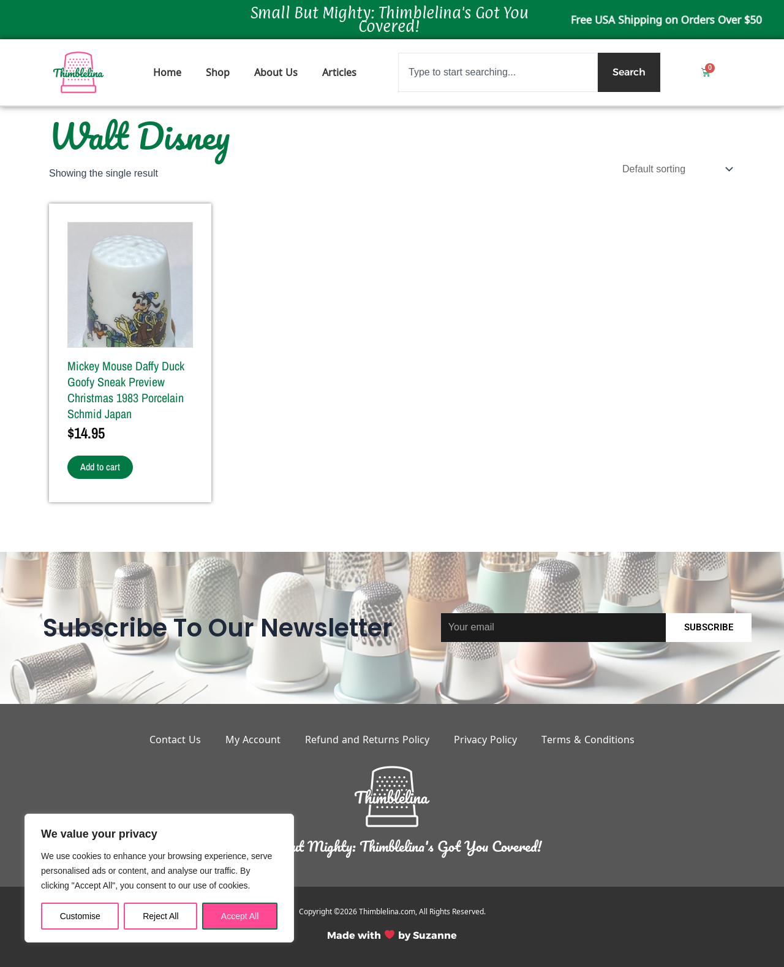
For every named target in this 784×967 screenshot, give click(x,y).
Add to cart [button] (101, 467)
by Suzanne (427, 935)
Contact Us (175, 739)
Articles (339, 72)
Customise (80, 916)
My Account (253, 739)
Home (167, 72)
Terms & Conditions (588, 739)
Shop (218, 72)
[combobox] (498, 72)
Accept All (239, 916)
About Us (276, 72)
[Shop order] (676, 169)
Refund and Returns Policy (367, 739)
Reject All (160, 916)
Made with (354, 935)
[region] (159, 878)
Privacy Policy (485, 739)
